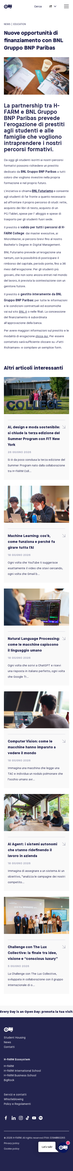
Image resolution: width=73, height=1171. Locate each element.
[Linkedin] (15, 1118)
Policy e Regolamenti (17, 1104)
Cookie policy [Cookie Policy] (11, 1148)
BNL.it (23, 312)
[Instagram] (22, 1118)
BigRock (9, 1080)
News (7, 1042)
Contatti (9, 1047)
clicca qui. (41, 336)
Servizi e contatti (15, 1094)
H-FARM (9, 1066)
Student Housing (15, 1037)
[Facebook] (7, 1118)
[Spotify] (41, 1118)
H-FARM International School (22, 1070)
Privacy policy (11, 1143)
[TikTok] (28, 1118)
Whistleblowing (13, 1099)
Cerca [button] (38, 6)
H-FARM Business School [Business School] (20, 1075)
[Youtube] (35, 1118)
